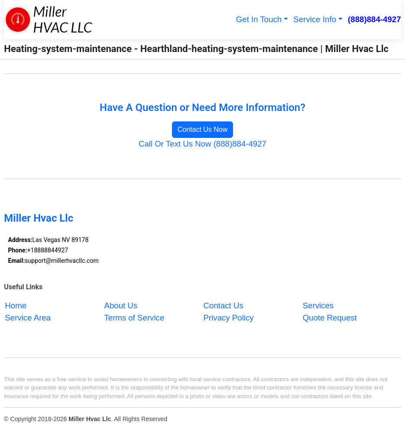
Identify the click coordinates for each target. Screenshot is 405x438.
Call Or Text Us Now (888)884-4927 (202, 143)
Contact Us (223, 306)
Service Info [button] (314, 19)
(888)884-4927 (374, 19)
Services (318, 306)
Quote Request (330, 318)
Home (15, 306)
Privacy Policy (229, 318)
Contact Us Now (203, 129)
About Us (120, 306)
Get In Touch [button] (259, 19)
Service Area (28, 318)
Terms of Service (134, 318)
